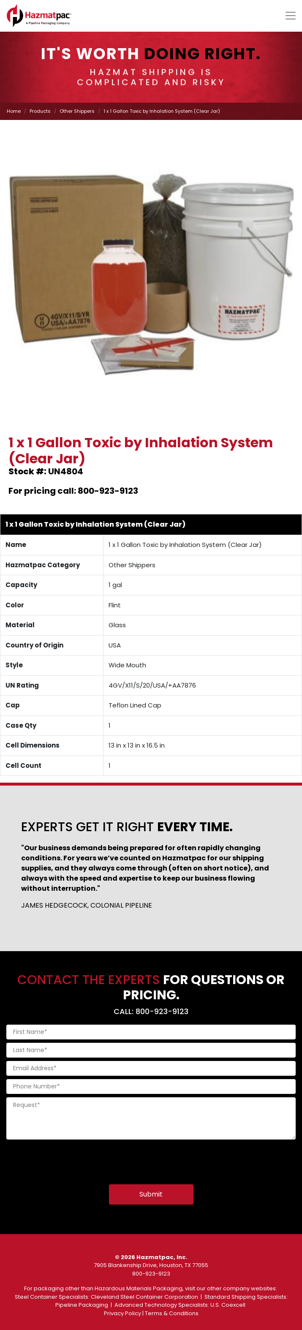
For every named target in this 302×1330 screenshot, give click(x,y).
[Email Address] (151, 1068)
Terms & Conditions (172, 1313)
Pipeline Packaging (81, 1305)
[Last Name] (151, 1050)
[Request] (151, 1118)
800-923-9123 (151, 1274)
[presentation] (70, 1159)
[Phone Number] (151, 1086)
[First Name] (151, 1032)
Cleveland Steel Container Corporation (144, 1297)
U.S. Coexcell (227, 1305)
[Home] (39, 15)
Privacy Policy (122, 1313)
